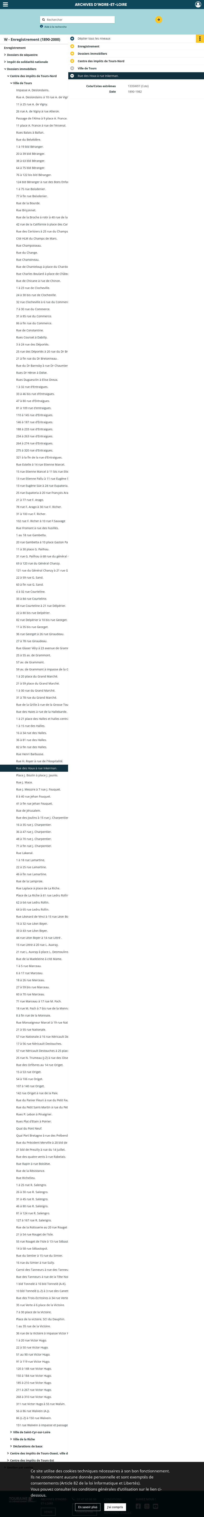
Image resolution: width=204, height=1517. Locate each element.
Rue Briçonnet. (26, 210)
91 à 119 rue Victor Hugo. (33, 1361)
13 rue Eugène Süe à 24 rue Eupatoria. (42, 486)
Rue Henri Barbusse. (30, 754)
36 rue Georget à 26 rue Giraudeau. (40, 634)
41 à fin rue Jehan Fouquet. (34, 803)
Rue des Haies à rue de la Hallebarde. (41, 712)
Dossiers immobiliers (21, 69)
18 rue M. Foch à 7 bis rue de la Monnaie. (44, 1008)
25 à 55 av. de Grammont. (33, 655)
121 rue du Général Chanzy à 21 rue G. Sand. (46, 570)
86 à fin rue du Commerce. (34, 323)
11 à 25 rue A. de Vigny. (32, 104)
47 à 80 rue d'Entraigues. (33, 401)
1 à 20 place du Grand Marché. (37, 676)
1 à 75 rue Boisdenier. (31, 189)
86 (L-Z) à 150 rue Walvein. (34, 1418)
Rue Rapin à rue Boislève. (33, 1164)
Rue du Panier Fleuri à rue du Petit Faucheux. (47, 1100)
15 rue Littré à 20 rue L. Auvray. (37, 945)
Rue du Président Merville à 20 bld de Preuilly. (47, 1142)
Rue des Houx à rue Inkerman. (36, 768)
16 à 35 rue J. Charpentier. (34, 825)
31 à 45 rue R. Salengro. (32, 1199)
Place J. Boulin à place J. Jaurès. (37, 775)
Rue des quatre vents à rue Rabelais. (41, 1157)
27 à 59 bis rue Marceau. (33, 987)
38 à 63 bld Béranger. (30, 161)
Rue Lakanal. (24, 853)
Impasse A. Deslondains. (32, 90)
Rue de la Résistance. (30, 1171)
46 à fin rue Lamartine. (31, 874)
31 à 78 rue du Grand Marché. (36, 697)
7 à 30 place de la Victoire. (34, 1312)
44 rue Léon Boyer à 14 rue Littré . (39, 938)
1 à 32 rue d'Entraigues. (32, 387)
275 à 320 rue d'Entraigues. (34, 450)
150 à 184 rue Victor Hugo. (34, 1376)
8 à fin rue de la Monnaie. (33, 1015)
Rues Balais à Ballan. (30, 132)
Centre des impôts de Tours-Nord (33, 76)
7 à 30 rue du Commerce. (33, 309)
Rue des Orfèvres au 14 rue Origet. (39, 1065)
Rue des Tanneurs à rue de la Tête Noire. (44, 1277)
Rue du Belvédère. (28, 139)
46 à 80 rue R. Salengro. (32, 1206)
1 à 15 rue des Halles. (30, 726)
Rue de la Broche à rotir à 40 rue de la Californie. (49, 217)
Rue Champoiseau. (29, 245)
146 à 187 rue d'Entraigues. (34, 422)
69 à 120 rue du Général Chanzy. (38, 563)
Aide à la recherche (55, 26)
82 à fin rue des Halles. (31, 747)
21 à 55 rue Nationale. (31, 1029)
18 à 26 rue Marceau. (30, 980)
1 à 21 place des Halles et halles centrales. (45, 719)
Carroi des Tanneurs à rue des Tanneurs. (44, 1270)
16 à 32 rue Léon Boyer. (32, 923)
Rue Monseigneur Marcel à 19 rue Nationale (46, 1022)
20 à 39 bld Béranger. (30, 154)
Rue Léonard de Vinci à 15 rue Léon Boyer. (44, 916)
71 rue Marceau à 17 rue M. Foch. (39, 1001)
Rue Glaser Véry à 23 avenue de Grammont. (45, 648)
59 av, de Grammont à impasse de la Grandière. (48, 669)
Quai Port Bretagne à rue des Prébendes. (44, 1135)
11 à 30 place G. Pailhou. (32, 549)
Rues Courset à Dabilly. (31, 337)
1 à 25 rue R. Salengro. (31, 1185)
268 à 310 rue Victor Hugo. (34, 1397)
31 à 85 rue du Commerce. (34, 316)
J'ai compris (115, 1507)
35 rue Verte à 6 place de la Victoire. (40, 1305)
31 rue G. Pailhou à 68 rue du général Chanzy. (47, 556)
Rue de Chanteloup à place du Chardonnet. (45, 267)
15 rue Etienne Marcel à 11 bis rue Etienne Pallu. (49, 471)
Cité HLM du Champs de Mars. (36, 238)
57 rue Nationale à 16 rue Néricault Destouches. (48, 1037)
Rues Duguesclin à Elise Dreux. (37, 380)
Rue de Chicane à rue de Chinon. (38, 281)
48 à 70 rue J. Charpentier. (34, 839)
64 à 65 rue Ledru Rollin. (32, 909)
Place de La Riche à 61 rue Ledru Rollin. (42, 895)
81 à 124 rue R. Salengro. (33, 1213)
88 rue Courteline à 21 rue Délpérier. (41, 606)
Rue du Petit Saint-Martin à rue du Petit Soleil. (47, 1107)
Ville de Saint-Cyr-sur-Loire (31, 1432)
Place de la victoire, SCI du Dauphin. (40, 1319)
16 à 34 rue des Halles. (31, 733)
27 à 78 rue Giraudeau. (31, 641)
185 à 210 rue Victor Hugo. (34, 1383)
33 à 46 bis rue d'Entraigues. (35, 394)
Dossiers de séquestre (22, 55)
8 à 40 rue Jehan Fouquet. (33, 796)
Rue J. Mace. (24, 782)
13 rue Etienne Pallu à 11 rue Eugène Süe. (44, 479)
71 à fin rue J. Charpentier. (34, 846)
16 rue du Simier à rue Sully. (35, 1263)
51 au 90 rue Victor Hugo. (33, 1354)
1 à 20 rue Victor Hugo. (31, 1340)
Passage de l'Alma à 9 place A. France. (41, 118)
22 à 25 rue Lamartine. (31, 867)
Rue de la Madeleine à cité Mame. (39, 959)
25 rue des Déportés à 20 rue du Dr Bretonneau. (49, 351)
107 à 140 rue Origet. (30, 1086)
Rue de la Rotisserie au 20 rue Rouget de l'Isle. (47, 1227)
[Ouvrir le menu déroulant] (5, 4)
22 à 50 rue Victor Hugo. (32, 1347)
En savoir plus (87, 1507)
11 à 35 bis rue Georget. (32, 627)
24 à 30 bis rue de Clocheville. (36, 295)
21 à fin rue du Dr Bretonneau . (37, 358)
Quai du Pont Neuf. (29, 1128)
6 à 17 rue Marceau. (29, 973)
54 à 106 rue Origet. (29, 1079)
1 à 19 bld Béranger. (30, 147)
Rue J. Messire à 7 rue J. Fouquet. (38, 789)
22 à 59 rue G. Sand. (29, 577)
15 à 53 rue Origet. (28, 1072)
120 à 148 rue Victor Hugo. (34, 1368)
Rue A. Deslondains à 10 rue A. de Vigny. (43, 97)
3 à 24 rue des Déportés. (32, 344)
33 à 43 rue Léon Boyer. (32, 931)
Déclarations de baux (27, 1446)
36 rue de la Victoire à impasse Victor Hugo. (45, 1333)
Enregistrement (15, 48)
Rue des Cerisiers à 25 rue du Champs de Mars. (48, 231)
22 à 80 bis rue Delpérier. (33, 613)
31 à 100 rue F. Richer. (31, 514)
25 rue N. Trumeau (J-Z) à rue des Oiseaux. (45, 1058)
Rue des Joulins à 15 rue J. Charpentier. (42, 818)
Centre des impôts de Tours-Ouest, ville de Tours (44, 1453)
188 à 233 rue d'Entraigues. (34, 429)
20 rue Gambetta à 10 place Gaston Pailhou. (46, 542)
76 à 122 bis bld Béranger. (34, 175)
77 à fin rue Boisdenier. (32, 196)
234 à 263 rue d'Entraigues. (34, 436)
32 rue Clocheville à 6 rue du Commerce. (43, 302)
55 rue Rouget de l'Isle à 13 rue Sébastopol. (45, 1241)
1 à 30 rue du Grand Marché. (35, 690)
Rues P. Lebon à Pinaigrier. (34, 1114)
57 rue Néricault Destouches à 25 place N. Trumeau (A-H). (55, 1051)
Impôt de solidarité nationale (27, 62)
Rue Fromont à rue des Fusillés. (37, 528)
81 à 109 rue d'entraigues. (34, 408)
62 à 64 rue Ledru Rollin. (32, 902)
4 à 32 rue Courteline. (30, 592)
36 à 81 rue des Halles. (31, 740)
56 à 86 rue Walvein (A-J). (33, 1411)
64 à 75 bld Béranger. (30, 168)
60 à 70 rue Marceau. (30, 994)
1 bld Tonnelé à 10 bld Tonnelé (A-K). (41, 1284)
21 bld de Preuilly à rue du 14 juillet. (40, 1150)
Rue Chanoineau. (27, 260)
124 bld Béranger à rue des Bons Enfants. (44, 182)
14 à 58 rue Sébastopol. (32, 1248)
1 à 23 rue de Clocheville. (33, 288)
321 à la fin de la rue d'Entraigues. (39, 457)
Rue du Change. (27, 252)
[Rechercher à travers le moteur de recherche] (79, 20)
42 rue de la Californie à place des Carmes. (45, 224)
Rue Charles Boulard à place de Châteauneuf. (47, 274)
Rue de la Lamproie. (29, 881)
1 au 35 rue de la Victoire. (33, 1326)
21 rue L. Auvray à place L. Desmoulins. (42, 952)
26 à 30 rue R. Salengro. (32, 1192)
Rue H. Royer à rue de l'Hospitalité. (39, 761)
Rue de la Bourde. (28, 203)
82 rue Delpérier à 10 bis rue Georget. (41, 620)
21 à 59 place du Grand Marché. (38, 683)
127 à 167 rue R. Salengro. (34, 1220)
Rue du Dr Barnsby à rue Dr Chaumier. (42, 365)
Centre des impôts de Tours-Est (32, 1460)
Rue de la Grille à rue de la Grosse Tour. (43, 705)
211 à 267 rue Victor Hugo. (34, 1390)
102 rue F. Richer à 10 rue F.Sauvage (40, 521)
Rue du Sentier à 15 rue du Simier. (39, 1255)
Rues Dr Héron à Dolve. (31, 373)
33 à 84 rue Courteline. (31, 599)
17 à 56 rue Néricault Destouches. (39, 1044)
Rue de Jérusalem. (28, 810)
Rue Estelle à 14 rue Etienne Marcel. (40, 464)
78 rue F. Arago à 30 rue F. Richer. (39, 507)
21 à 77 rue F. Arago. (30, 500)
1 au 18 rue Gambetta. (31, 535)
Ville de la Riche (24, 1439)
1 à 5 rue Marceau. (29, 966)
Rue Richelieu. (26, 1178)
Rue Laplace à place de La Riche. (38, 888)
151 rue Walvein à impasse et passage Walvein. (48, 1425)
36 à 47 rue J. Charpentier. (34, 832)
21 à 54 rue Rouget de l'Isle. (35, 1234)
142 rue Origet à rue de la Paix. (37, 1093)
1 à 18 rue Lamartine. (30, 860)
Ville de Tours (22, 83)
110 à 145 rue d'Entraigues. (34, 415)
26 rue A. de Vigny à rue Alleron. (38, 111)
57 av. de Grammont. (30, 662)
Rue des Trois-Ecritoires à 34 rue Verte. (42, 1298)
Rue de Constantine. (30, 330)
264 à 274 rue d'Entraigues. (34, 443)
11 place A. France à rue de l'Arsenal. (41, 125)
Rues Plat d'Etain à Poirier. (34, 1121)
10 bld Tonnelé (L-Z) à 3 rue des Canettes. (44, 1291)
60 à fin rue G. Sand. (30, 584)
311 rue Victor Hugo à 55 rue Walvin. (40, 1404)
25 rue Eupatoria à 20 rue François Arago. (44, 493)
